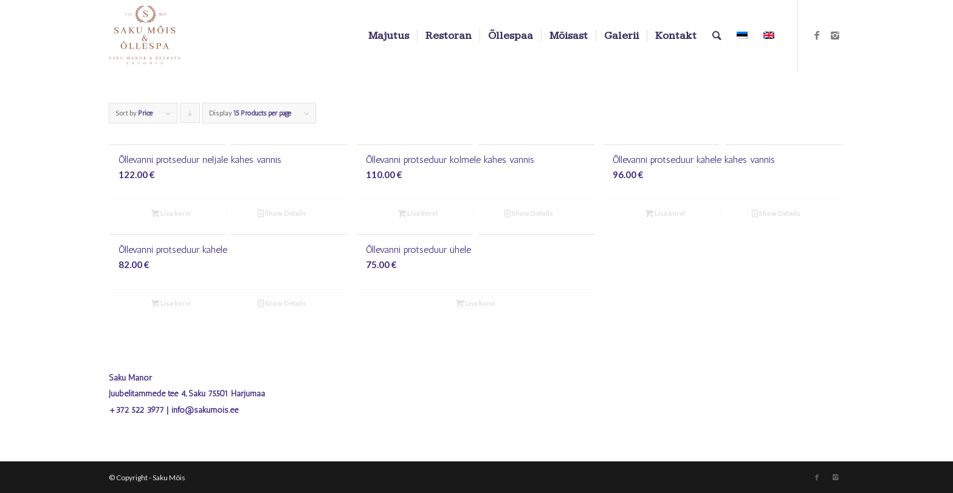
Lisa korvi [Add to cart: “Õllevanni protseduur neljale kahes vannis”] (171, 213)
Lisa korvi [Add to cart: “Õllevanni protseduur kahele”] (171, 303)
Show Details (282, 213)
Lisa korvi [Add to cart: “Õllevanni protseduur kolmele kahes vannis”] (418, 213)
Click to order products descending (190, 116)
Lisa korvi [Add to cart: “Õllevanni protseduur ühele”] (475, 303)
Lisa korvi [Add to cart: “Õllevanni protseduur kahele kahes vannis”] (665, 213)
